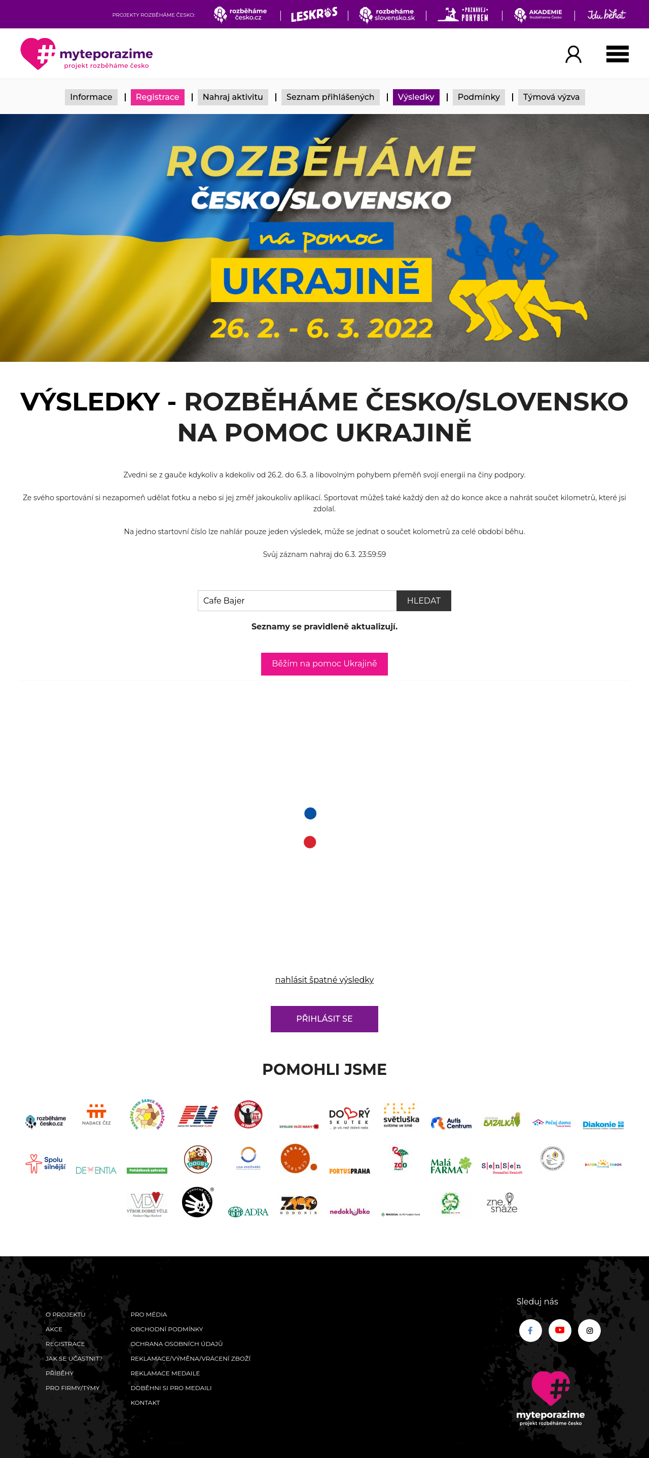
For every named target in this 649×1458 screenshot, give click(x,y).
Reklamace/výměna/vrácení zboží (190, 1358)
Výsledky (416, 97)
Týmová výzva (551, 97)
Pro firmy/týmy (73, 1388)
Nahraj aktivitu (233, 97)
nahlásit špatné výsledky (324, 980)
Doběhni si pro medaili (170, 1388)
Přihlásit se (324, 1019)
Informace (91, 97)
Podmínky (479, 97)
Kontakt (145, 1402)
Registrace (157, 97)
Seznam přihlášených (330, 97)
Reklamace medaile (165, 1373)
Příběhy (60, 1373)
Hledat (424, 601)
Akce (54, 1329)
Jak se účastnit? (74, 1358)
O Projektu (66, 1314)
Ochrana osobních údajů (176, 1344)
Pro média (148, 1314)
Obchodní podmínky (166, 1329)
